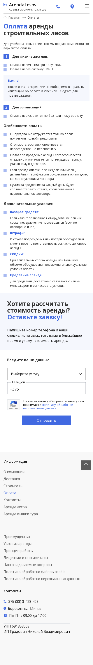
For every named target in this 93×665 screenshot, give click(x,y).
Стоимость (13, 485)
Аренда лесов (15, 506)
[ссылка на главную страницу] (25, 6)
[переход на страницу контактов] (72, 6)
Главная (12, 17)
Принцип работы (18, 550)
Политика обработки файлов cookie (34, 571)
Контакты (12, 499)
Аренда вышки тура (21, 513)
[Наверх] (86, 465)
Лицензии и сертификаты (26, 557)
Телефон (18, 382)
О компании (14, 471)
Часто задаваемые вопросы (28, 564)
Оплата (33, 17)
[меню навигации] (86, 6)
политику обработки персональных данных (48, 406)
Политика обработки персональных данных (42, 578)
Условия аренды (18, 543)
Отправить (46, 420)
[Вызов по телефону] (37, 601)
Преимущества (17, 536)
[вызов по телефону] (58, 7)
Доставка (12, 478)
